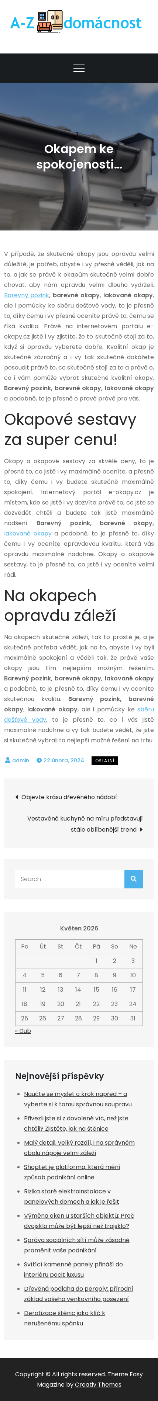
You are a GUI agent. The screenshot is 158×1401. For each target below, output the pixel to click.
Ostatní (104, 760)
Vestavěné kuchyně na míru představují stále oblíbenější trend (85, 824)
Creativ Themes (98, 1384)
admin (20, 760)
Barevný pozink (26, 295)
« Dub (23, 1031)
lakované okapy (28, 533)
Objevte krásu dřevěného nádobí (69, 797)
